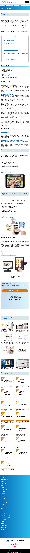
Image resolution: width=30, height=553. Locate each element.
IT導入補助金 (3, 483)
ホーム (2, 477)
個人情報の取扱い (22, 550)
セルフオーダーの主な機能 (9, 40)
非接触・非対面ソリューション (7, 511)
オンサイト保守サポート (6, 502)
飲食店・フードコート (6, 487)
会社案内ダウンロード (5, 529)
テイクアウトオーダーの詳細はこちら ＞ (8, 217)
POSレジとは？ (4, 510)
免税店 (3, 498)
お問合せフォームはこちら (14, 290)
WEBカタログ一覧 (4, 531)
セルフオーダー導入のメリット (9, 43)
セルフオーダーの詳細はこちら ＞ (7, 172)
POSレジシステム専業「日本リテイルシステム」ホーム (7, 5)
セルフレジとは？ (5, 513)
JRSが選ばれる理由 (5, 479)
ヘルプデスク (4, 500)
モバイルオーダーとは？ (6, 517)
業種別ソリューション (5, 485)
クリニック (4, 495)
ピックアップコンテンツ (18, 5)
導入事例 (3, 481)
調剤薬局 (3, 493)
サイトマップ (7, 550)
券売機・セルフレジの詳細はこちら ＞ (8, 255)
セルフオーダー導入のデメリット (10, 47)
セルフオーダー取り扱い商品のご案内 (11, 50)
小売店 (3, 496)
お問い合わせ (3, 523)
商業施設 (3, 491)
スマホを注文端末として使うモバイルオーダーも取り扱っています (16, 55)
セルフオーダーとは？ (6, 515)
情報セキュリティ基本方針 (14, 550)
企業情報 (3, 521)
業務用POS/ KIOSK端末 (6, 506)
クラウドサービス (5, 504)
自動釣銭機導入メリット (6, 519)
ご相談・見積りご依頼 (5, 525)
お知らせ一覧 (3, 527)
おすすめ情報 (3, 534)
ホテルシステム (5, 489)
